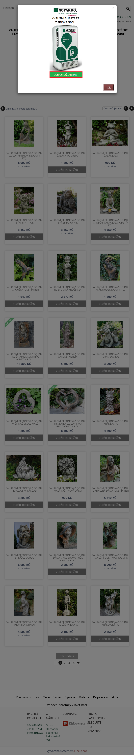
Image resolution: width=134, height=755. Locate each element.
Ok (109, 87)
